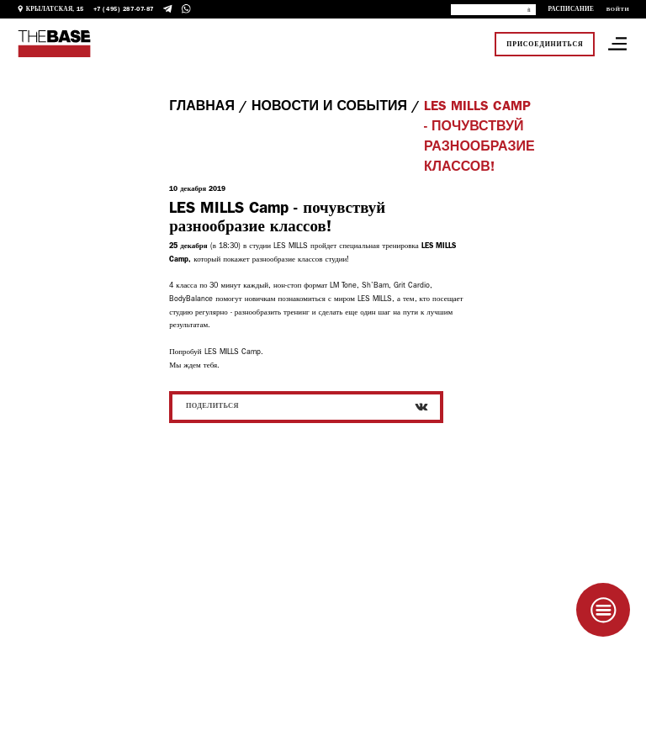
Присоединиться (544, 44)
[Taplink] (603, 610)
